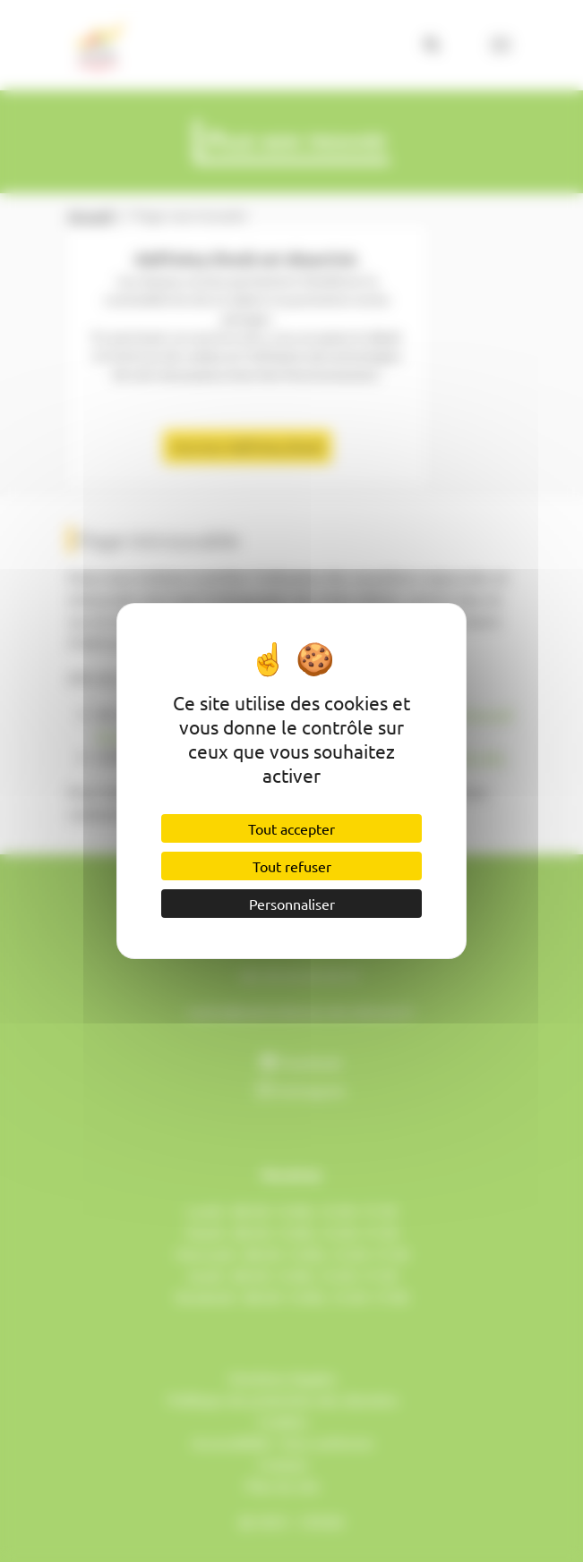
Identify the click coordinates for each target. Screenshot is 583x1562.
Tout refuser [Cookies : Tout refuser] (292, 866)
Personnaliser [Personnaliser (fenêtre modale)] (292, 904)
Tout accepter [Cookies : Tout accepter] (291, 828)
